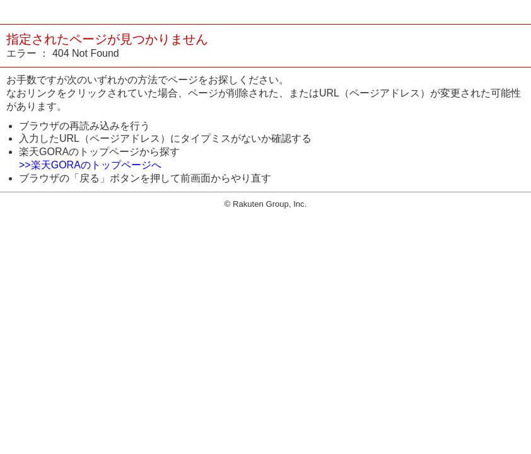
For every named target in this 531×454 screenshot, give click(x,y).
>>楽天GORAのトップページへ (90, 165)
